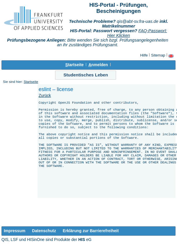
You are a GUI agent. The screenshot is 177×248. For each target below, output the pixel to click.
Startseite (31, 81)
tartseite (74, 65)
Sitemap (158, 55)
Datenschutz (44, 231)
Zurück (45, 95)
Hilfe (144, 55)
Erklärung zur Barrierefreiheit (91, 231)
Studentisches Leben (85, 74)
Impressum (14, 231)
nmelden (98, 65)
